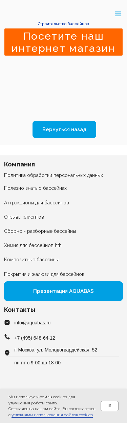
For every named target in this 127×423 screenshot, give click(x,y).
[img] (63, 14)
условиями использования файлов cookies (52, 414)
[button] (7, 13)
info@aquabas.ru (32, 322)
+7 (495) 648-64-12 (34, 338)
